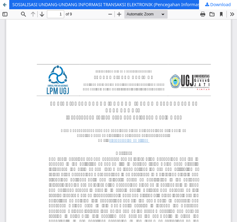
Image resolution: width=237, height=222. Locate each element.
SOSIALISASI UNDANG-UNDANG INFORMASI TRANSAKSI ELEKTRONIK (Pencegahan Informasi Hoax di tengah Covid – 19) (124, 4)
